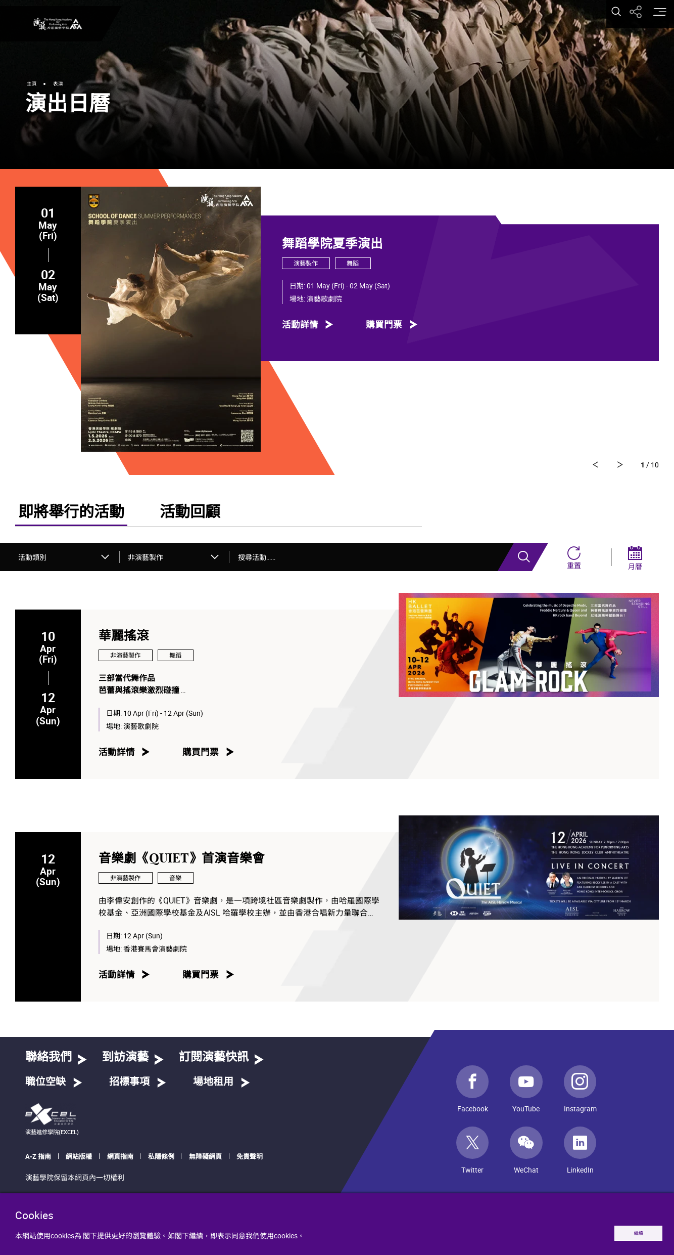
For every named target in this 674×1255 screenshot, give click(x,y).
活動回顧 (190, 516)
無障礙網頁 (205, 1159)
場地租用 (213, 1085)
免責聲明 (249, 1159)
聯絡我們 (48, 1061)
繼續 (627, 1230)
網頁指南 (120, 1159)
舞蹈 (353, 263)
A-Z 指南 (38, 1159)
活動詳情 (300, 324)
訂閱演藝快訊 (214, 1061)
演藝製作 (306, 263)
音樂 (175, 881)
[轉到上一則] (615, 466)
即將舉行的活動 (71, 516)
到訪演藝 (125, 1061)
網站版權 (79, 1159)
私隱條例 (161, 1159)
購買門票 (384, 324)
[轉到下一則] (581, 466)
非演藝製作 (125, 659)
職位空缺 (45, 1085)
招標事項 (129, 1085)
